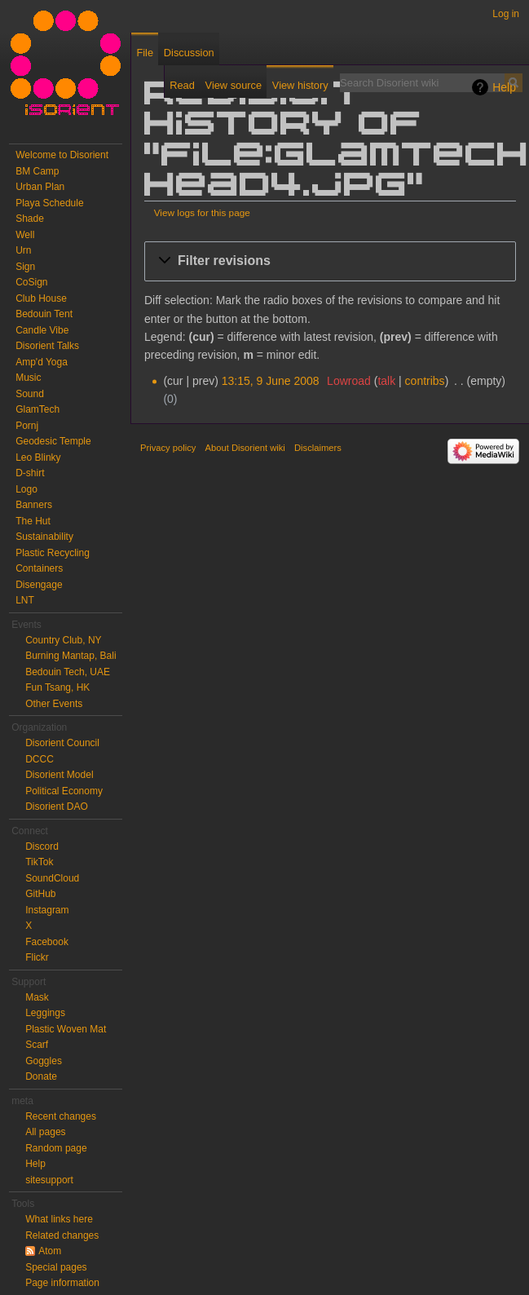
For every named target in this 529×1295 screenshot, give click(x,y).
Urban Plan (39, 186)
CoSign (31, 282)
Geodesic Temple (53, 441)
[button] (330, 261)
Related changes (62, 1235)
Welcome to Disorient (61, 155)
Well (24, 235)
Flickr (37, 957)
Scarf (36, 1044)
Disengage (38, 584)
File (144, 52)
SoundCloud (52, 878)
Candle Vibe (41, 330)
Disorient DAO (56, 806)
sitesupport (49, 1180)
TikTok (39, 862)
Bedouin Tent (44, 314)
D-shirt (29, 473)
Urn (23, 250)
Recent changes (60, 1116)
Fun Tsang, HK (57, 687)
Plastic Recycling (52, 553)
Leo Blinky (37, 457)
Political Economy (64, 791)
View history (300, 85)
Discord (42, 846)
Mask (37, 997)
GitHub (40, 893)
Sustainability (44, 536)
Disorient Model (59, 774)
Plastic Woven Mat (65, 1029)
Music (28, 377)
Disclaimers (318, 448)
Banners (33, 504)
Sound (29, 394)
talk (386, 380)
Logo (26, 489)
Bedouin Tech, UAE (67, 672)
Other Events (53, 703)
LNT (24, 600)
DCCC (39, 759)
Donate (41, 1076)
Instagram (46, 910)
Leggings (45, 1013)
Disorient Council (62, 743)
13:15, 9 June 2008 (271, 380)
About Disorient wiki (245, 448)
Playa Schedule (49, 203)
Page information (62, 1282)
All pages (45, 1132)
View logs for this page (202, 212)
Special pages (55, 1267)
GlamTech (37, 409)
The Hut (33, 521)
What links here (59, 1219)
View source (233, 85)
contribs (425, 380)
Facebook (46, 942)
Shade (29, 218)
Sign (25, 266)
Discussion (189, 52)
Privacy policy (168, 448)
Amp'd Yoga (41, 362)
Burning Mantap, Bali (70, 655)
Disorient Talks (47, 345)
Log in (505, 14)
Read (182, 85)
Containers (39, 568)
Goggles (43, 1061)
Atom (49, 1251)
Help (504, 87)
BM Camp (37, 171)
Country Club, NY (63, 640)
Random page (55, 1148)
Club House (41, 298)
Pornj (26, 425)
